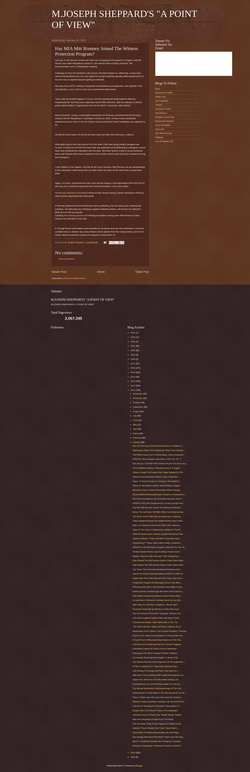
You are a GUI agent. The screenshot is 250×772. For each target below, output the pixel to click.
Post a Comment (66, 259)
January (137, 442)
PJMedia (159, 137)
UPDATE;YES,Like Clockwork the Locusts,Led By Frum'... (158, 503)
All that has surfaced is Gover (69, 193)
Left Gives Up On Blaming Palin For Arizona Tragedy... (157, 644)
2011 (133, 390)
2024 (133, 332)
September (138, 407)
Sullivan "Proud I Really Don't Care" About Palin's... (155, 728)
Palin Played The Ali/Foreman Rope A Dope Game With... (158, 560)
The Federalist (161, 101)
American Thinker (163, 109)
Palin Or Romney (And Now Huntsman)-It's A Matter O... (158, 446)
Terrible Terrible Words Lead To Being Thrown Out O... (157, 552)
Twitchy (158, 105)
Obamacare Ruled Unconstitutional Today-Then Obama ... (158, 450)
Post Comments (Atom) (75, 278)
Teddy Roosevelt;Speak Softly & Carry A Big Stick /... (156, 477)
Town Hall (159, 129)
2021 (133, 346)
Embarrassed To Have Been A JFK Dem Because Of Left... (159, 693)
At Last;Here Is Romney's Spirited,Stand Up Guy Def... (157, 600)
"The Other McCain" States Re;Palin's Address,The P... (157, 626)
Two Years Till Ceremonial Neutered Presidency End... (157, 569)
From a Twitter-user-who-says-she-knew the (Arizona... (157, 697)
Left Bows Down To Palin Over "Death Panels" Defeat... (157, 715)
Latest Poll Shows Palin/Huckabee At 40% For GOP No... (158, 574)
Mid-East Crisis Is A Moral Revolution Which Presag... (156, 490)
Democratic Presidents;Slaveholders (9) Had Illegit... (156, 732)
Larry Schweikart (163, 125)
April (135, 429)
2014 (133, 377)
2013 (133, 381)
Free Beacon (161, 113)
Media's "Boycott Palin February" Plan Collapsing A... (156, 556)
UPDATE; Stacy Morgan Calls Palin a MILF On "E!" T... (157, 459)
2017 (133, 363)
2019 (133, 355)
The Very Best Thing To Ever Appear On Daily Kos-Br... (157, 724)
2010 (133, 752)
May (135, 424)
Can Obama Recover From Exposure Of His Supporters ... (159, 662)
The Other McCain (163, 133)
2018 (133, 359)
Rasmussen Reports (164, 121)
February (137, 438)
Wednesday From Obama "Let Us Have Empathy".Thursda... (160, 631)
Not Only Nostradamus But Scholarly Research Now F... (157, 499)
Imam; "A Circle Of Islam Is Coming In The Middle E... (156, 481)
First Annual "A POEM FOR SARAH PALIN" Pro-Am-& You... (159, 463)
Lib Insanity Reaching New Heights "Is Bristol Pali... (155, 657)
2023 (133, 337)
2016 (133, 368)
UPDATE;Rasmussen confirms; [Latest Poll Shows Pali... (158, 534)
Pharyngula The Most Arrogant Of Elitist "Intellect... (155, 653)
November (138, 398)
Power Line (160, 97)
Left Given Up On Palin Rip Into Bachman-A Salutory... (157, 516)
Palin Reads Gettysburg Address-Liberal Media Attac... (157, 596)
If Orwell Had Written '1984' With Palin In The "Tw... (155, 622)
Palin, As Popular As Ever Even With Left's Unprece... (156, 525)
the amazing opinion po (75, 215)
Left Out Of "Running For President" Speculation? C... (156, 706)
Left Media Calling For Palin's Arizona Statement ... (155, 648)
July (135, 416)
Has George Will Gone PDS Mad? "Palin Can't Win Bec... (158, 737)
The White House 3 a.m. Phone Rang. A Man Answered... (158, 455)
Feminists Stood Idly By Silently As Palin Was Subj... (156, 609)
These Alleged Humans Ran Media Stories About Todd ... (158, 521)
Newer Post (59, 271)
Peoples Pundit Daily (164, 117)
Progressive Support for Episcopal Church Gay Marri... (157, 582)
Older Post (142, 271)
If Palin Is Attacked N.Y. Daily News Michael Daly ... (155, 666)
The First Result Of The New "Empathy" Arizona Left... (157, 613)
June (135, 420)
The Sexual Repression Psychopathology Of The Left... (157, 688)
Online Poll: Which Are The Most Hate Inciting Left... (156, 679)
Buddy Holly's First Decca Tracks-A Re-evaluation (155, 710)
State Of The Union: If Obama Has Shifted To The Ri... (157, 530)
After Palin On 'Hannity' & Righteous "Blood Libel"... (155, 604)
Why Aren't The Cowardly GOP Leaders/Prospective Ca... (158, 675)
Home (101, 271)
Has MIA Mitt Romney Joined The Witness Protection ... (157, 507)
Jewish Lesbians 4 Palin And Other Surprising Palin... (156, 538)
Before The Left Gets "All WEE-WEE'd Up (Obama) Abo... (158, 512)
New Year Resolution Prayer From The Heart (152, 719)
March (136, 433)
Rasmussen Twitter (164, 93)
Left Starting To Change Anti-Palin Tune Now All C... (156, 671)
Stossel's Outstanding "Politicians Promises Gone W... (157, 746)
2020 (133, 350)
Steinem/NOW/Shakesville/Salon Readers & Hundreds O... (159, 494)
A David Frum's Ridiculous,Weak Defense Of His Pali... (157, 640)
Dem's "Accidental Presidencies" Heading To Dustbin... (157, 741)
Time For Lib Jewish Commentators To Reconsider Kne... (158, 635)
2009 (133, 757)
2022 (133, 341)
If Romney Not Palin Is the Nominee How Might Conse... (158, 587)
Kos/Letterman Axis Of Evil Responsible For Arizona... (156, 684)
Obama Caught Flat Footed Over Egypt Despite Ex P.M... (158, 472)
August (136, 411)
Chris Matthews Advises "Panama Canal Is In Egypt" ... (157, 468)
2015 (133, 372)
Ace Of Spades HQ (164, 141)
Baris (157, 89)
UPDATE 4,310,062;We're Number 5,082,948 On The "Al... (159, 547)
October (137, 402)
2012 (133, 385)
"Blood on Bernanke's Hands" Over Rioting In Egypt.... (157, 485)
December (138, 394)
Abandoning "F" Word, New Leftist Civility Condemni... (157, 543)
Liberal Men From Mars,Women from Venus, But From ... (158, 578)
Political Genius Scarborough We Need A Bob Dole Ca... (158, 591)
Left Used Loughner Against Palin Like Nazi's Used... (156, 618)
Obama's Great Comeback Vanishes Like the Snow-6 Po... (159, 701)
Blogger (139, 766)
